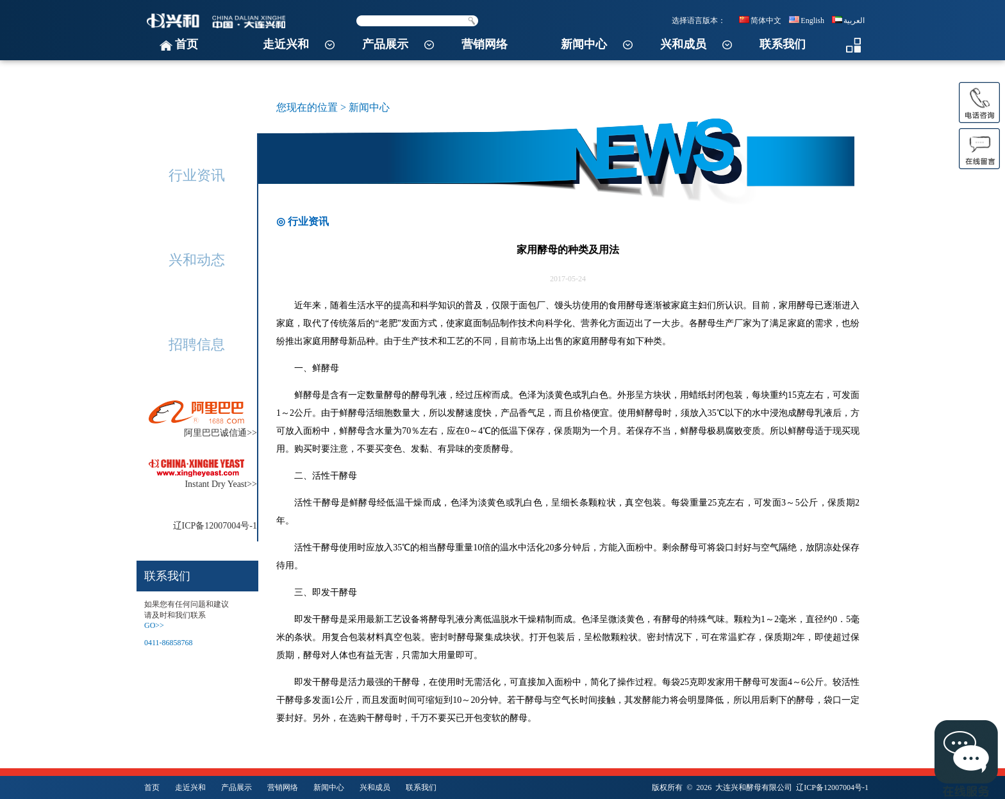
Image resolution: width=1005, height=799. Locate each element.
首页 (186, 44)
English (806, 20)
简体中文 (760, 20)
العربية (848, 20)
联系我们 (783, 44)
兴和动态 (197, 260)
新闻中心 (584, 44)
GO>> (154, 625)
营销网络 (484, 44)
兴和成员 (683, 44)
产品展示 (385, 44)
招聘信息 (197, 344)
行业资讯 (197, 175)
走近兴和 (286, 44)
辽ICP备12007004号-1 (832, 787)
